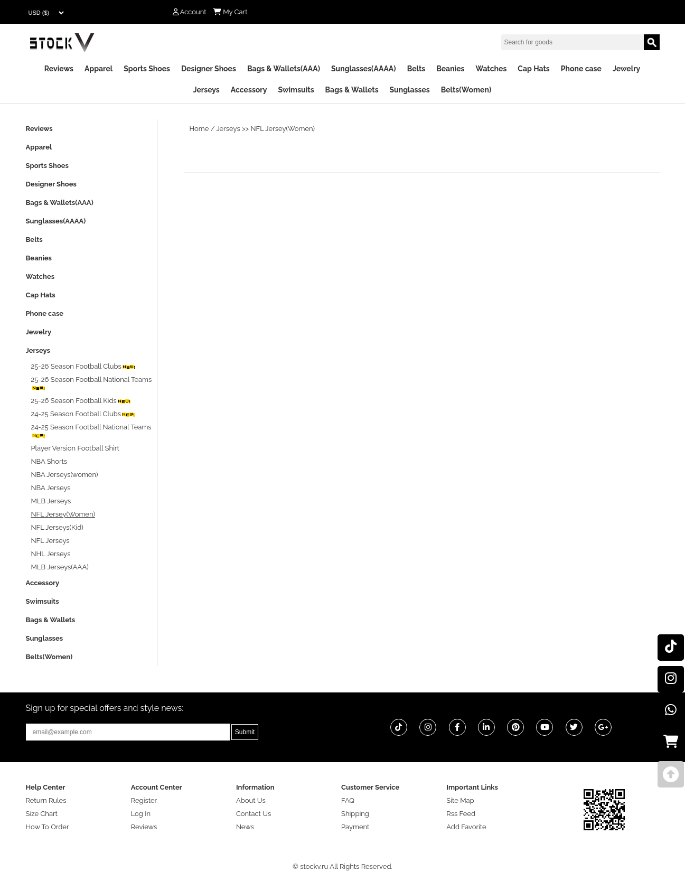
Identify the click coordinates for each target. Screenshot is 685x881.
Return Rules (46, 800)
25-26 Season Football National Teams (91, 383)
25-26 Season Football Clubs (83, 366)
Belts (416, 68)
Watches (490, 68)
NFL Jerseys (50, 541)
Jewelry (626, 68)
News (245, 827)
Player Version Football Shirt (75, 448)
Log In (141, 814)
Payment (355, 827)
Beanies (450, 68)
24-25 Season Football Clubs (83, 414)
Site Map (460, 800)
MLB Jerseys (51, 501)
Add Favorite (466, 827)
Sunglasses (410, 90)
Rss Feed (460, 814)
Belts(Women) (466, 90)
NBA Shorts (49, 461)
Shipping (355, 814)
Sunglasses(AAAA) (363, 68)
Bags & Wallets (352, 90)
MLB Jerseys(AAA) (60, 567)
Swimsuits (296, 90)
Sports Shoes (147, 68)
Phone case (581, 68)
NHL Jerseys (51, 554)
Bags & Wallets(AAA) (283, 68)
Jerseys (206, 90)
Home (199, 129)
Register (144, 800)
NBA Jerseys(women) (64, 475)
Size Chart (42, 814)
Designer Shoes (208, 68)
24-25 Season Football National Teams (91, 430)
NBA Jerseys (51, 488)
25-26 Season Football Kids (81, 401)
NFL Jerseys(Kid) (57, 527)
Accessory (249, 90)
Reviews (58, 68)
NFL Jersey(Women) (283, 129)
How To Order (47, 827)
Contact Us (253, 814)
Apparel (98, 68)
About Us (251, 800)
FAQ (347, 800)
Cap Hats (533, 68)
